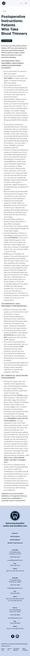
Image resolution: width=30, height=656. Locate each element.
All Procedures (15, 536)
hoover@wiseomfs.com (15, 618)
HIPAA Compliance (25, 649)
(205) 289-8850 (15, 615)
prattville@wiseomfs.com (15, 588)
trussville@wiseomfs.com (15, 560)
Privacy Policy (3, 649)
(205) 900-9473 (15, 557)
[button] (25, 3)
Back (3, 11)
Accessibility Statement (16, 649)
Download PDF (6, 40)
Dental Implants (15, 539)
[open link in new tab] (15, 553)
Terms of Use (9, 649)
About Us (15, 533)
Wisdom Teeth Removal (15, 543)
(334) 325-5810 (15, 585)
